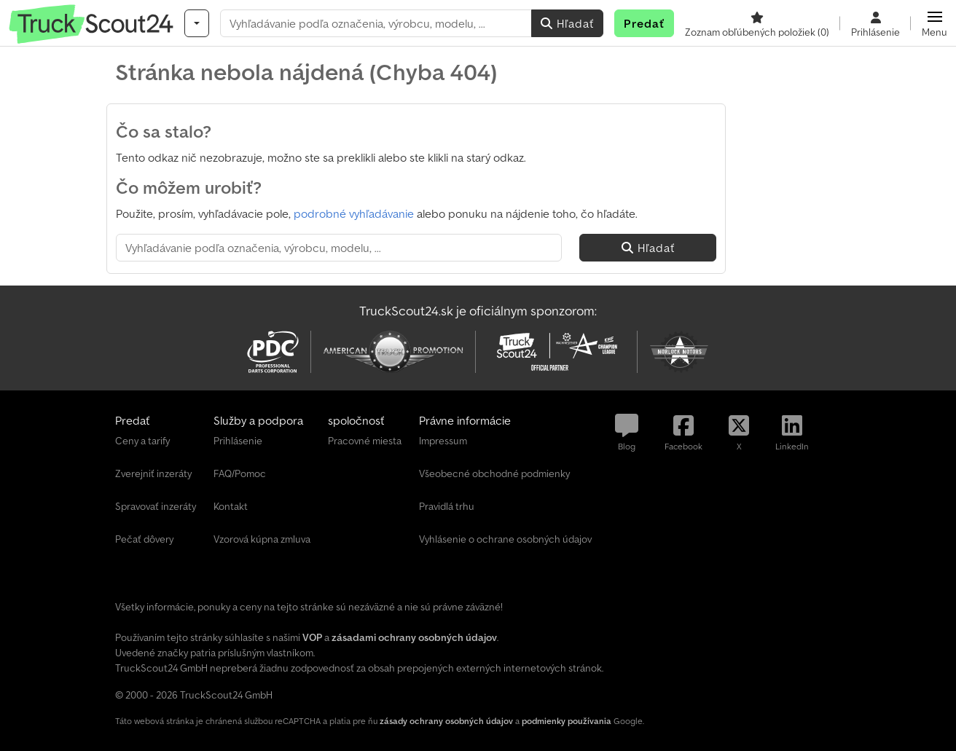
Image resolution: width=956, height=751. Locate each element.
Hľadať (567, 23)
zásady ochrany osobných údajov (446, 720)
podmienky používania (566, 720)
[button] (934, 23)
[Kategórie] (196, 23)
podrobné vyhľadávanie (354, 213)
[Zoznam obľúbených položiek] (757, 23)
